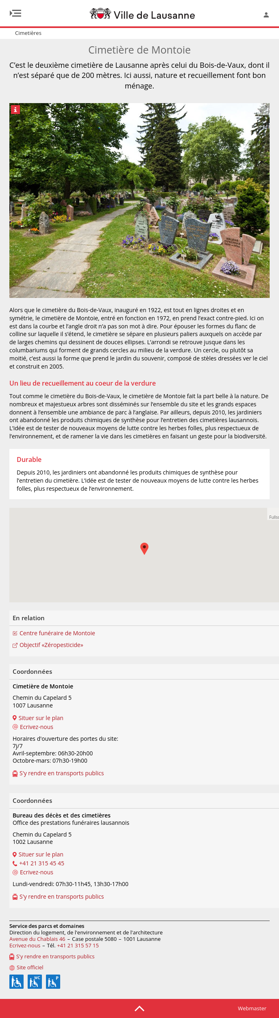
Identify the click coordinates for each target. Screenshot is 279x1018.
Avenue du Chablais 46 (37, 939)
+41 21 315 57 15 (78, 945)
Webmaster (252, 1008)
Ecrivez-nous (24, 945)
